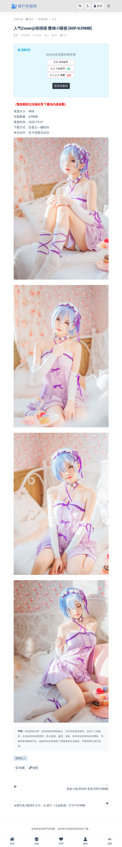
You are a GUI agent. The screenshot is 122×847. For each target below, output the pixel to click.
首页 (31, 19)
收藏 (20, 767)
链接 (33, 767)
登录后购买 (61, 85)
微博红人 (20, 758)
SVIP (61, 841)
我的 (85, 841)
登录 (98, 6)
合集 (36, 841)
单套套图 (42, 19)
